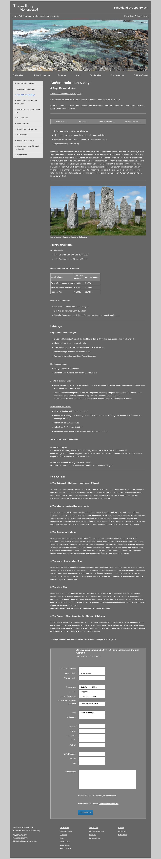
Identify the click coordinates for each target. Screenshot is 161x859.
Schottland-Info (141, 16)
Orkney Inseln (22, 135)
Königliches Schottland (25, 140)
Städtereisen (18, 75)
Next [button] (138, 212)
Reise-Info (128, 16)
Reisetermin (71, 687)
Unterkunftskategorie (68, 696)
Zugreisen (62, 75)
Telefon (73, 758)
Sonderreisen (22, 155)
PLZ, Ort (72, 745)
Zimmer (73, 691)
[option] (81, 45)
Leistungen (82, 122)
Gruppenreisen (117, 75)
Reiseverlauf (60, 122)
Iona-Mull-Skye (22, 118)
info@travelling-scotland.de (27, 841)
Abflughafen (71, 717)
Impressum (122, 831)
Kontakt (55, 16)
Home (15, 16)
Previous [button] (57, 212)
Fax (74, 763)
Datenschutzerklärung (108, 804)
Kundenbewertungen (41, 16)
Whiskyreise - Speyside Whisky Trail (27, 110)
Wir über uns (25, 16)
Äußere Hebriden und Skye (66, 94)
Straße (73, 740)
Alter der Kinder (70, 678)
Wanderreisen (96, 75)
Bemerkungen (70, 772)
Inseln (78, 75)
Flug (74, 712)
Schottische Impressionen (26, 83)
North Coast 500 (23, 123)
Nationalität (71, 735)
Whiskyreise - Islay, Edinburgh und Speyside (27, 147)
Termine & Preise (105, 122)
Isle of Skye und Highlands (27, 129)
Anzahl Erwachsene (68, 668)
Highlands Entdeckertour (26, 89)
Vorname (72, 726)
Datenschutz (122, 835)
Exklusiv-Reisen (141, 75)
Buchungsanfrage (131, 122)
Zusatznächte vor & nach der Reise (66, 701)
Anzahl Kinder (70, 673)
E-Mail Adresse (70, 754)
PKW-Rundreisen (42, 75)
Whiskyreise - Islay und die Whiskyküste (26, 102)
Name (73, 731)
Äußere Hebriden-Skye (26, 95)
